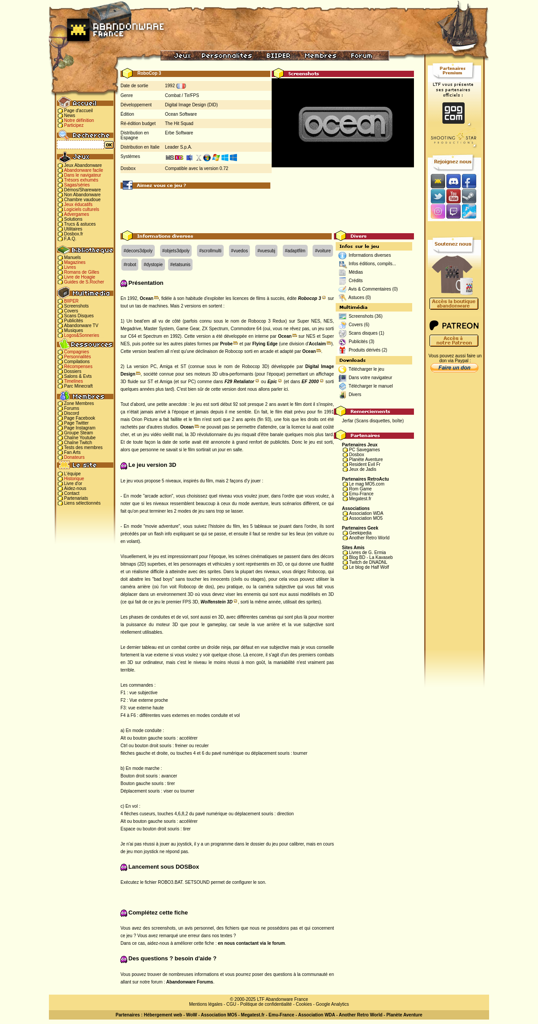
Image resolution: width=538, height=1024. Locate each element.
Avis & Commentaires (370, 289)
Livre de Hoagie (79, 277)
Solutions (73, 219)
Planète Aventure (366, 459)
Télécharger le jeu (366, 369)
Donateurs (74, 457)
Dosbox (356, 454)
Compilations (77, 361)
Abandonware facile (83, 170)
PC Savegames (364, 449)
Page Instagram (80, 427)
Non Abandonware (82, 194)
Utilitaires (73, 229)
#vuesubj (266, 250)
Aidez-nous (75, 488)
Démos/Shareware (82, 189)
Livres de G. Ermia (367, 552)
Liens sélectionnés (82, 503)
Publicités (73, 320)
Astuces (357, 297)
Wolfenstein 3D (217, 601)
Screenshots (76, 306)
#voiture (323, 250)
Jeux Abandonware (83, 165)
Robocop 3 (309, 298)
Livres (70, 267)
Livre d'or (73, 483)
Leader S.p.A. (178, 147)
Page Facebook (79, 418)
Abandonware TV (81, 325)
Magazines (74, 262)
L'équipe (72, 473)
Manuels (72, 257)
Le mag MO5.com (366, 484)
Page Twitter (76, 423)
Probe (226, 343)
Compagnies (76, 351)
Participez (74, 125)
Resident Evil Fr (365, 464)
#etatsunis (180, 264)
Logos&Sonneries (81, 335)
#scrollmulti (210, 250)
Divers (355, 394)
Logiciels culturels (81, 209)
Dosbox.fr (73, 233)
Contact (71, 493)
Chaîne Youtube (80, 437)
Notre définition (79, 120)
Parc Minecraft (78, 386)
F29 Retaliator (239, 381)
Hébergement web (163, 1014)
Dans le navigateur (82, 175)
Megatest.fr (360, 498)
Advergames (76, 214)
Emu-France (361, 493)
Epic (272, 381)
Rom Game (360, 488)
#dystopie (153, 264)
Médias (356, 272)
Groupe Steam (78, 432)
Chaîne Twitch (78, 442)
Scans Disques (79, 315)
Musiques (73, 330)
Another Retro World (369, 537)
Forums (71, 408)
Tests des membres (83, 447)
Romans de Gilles (81, 272)
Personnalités (77, 356)
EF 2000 (309, 381)
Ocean (146, 298)
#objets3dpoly (176, 250)
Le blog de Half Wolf (369, 567)
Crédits (356, 280)
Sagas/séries (77, 184)
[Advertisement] (267, 210)
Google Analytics (332, 1004)
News (69, 115)
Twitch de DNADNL (368, 562)
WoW (191, 1014)
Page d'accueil (78, 110)
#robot (130, 264)
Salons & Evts (78, 376)
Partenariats (76, 498)
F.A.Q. (70, 238)
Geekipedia (360, 532)
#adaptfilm (295, 250)
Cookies (304, 1004)
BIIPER (71, 301)
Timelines (73, 381)
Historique (74, 478)
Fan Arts (72, 452)
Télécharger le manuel (371, 386)
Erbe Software (179, 132)
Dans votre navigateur (370, 377)
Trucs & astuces (80, 224)
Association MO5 (366, 518)
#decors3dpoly (138, 250)
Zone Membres (79, 403)
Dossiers (72, 371)
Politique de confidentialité (266, 1004)
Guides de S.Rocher (84, 281)
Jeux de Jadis (362, 469)
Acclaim (317, 343)
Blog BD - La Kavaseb (371, 557)
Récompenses (78, 366)
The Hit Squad (179, 123)
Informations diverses (370, 255)
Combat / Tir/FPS (182, 95)
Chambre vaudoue (82, 199)
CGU (231, 1004)
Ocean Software (181, 114)
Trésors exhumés (81, 180)
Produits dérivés (365, 350)
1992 (170, 85)
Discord (71, 413)
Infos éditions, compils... (372, 263)
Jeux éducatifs (78, 204)
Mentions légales (205, 1004)
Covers (71, 310)
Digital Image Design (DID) (191, 104)
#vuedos (239, 250)
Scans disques (363, 333)
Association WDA (366, 513)
